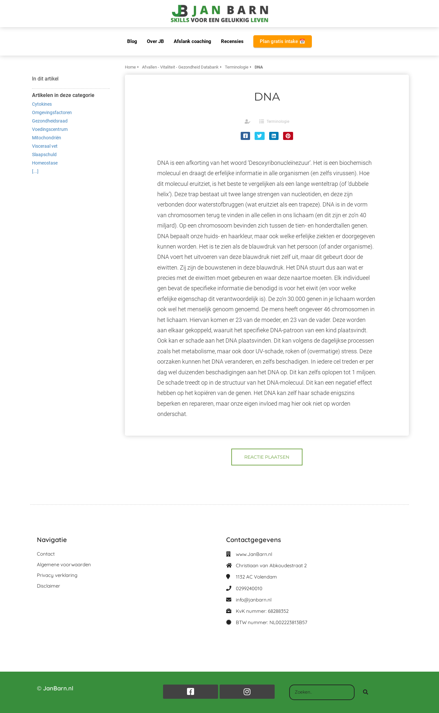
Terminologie (278, 121)
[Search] (365, 692)
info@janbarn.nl (253, 600)
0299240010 (249, 588)
